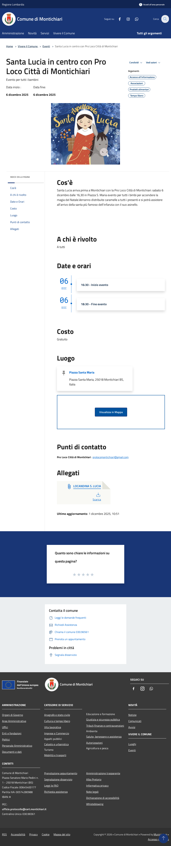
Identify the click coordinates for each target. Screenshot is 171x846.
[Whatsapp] (134, 19)
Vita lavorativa (52, 727)
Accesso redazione (158, 839)
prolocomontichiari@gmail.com (111, 457)
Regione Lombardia (13, 4)
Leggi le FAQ (51, 786)
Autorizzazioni (94, 743)
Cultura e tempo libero (57, 721)
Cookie (45, 834)
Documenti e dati (12, 752)
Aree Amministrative (14, 721)
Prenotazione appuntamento (60, 773)
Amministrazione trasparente (103, 773)
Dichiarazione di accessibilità (102, 798)
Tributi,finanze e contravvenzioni (105, 726)
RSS (4, 834)
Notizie (132, 715)
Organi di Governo (12, 715)
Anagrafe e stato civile (57, 715)
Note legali (92, 792)
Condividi (136, 63)
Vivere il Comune (28, 46)
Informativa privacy (97, 786)
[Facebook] (117, 19)
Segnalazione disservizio (58, 779)
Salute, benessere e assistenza (104, 737)
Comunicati (134, 721)
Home (9, 46)
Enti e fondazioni (11, 733)
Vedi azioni (153, 63)
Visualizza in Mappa (111, 412)
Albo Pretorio (93, 779)
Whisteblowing (94, 804)
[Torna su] (163, 838)
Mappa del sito (62, 834)
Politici (6, 739)
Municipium (160, 834)
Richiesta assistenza (56, 792)
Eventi (46, 46)
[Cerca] (165, 19)
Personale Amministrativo (17, 746)
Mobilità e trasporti (55, 755)
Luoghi (132, 744)
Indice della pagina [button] (20, 177)
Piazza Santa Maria (81, 372)
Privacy (33, 834)
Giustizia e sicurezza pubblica (103, 719)
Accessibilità (18, 834)
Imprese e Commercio (56, 733)
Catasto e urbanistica (56, 744)
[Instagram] (126, 19)
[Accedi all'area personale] (152, 5)
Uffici (5, 727)
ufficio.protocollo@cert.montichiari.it (24, 809)
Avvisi (131, 727)
